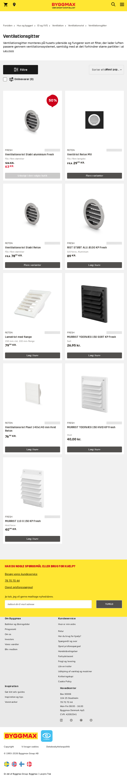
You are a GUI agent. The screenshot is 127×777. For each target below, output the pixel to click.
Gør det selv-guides (15, 692)
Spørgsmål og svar (67, 641)
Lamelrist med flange (18, 337)
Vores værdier (12, 644)
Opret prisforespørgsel (19, 587)
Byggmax (33, 774)
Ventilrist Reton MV (79, 154)
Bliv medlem (11, 649)
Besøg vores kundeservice (21, 574)
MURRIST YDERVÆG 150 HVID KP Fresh (91, 427)
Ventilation (58, 25)
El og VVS (42, 25)
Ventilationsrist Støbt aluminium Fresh (29, 154)
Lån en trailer (65, 666)
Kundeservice (67, 618)
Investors (9, 639)
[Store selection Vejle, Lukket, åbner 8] (14, 5)
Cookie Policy (65, 681)
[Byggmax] (64, 5)
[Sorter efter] (106, 69)
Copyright (9, 746)
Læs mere (8, 50)
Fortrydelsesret (65, 656)
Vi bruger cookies (30, 746)
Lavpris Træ (45, 774)
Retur (61, 631)
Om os (8, 634)
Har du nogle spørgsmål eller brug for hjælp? (40, 566)
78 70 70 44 (12, 580)
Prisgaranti (10, 629)
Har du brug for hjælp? (69, 636)
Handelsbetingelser (68, 651)
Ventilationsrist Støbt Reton (23, 247)
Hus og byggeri (25, 25)
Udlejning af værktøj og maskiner (75, 671)
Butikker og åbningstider (17, 624)
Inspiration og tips (14, 697)
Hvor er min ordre (67, 624)
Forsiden (7, 25)
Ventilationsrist (76, 25)
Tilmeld (109, 604)
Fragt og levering (67, 661)
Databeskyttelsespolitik (58, 746)
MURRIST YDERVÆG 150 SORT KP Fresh (91, 337)
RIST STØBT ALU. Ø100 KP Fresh (87, 247)
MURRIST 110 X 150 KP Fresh (23, 521)
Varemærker (11, 702)
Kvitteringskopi (65, 676)
